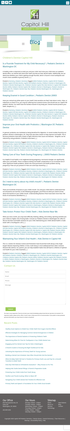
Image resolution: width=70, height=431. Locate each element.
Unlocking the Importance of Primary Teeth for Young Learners (25, 357)
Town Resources (59, 424)
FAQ (44, 426)
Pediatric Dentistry (21, 81)
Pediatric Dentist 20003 (57, 146)
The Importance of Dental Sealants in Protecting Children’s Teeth (26, 342)
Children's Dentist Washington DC (13, 85)
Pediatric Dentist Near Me (21, 89)
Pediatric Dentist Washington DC (41, 89)
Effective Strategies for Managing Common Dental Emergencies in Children (29, 339)
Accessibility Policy (36, 426)
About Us (50, 410)
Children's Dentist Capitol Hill (34, 85)
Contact (60, 412)
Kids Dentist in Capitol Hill (52, 85)
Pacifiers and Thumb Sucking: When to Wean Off (20, 382)
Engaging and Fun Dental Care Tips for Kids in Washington (24, 350)
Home (49, 408)
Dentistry (12, 81)
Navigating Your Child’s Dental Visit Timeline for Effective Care (25, 386)
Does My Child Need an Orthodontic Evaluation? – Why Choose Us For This (29, 370)
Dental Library (37, 424)
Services (50, 412)
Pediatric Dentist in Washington (41, 87)
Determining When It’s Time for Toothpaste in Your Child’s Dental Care (27, 346)
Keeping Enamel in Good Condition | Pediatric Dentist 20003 (34, 95)
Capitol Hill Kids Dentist (15, 83)
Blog (59, 410)
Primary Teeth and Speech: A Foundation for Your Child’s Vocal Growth (27, 389)
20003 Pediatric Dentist (40, 81)
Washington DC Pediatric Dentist (51, 150)
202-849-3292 (7, 416)
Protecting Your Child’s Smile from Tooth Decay (20, 378)
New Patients (62, 408)
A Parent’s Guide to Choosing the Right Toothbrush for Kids (24, 354)
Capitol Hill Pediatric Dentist (33, 83)
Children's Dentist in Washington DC (53, 83)
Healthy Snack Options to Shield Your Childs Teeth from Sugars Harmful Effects (30, 335)
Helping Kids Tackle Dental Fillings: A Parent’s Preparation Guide (25, 374)
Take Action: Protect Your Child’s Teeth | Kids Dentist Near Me (34, 214)
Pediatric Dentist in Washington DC (53, 148)
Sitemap (26, 426)
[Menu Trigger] (67, 3)
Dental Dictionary (48, 424)
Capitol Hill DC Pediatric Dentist (52, 142)
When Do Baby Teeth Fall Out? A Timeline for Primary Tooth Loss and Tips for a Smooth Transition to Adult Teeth (33, 366)
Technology (51, 414)
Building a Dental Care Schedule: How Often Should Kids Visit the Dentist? (28, 361)
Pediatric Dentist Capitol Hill (21, 87)
